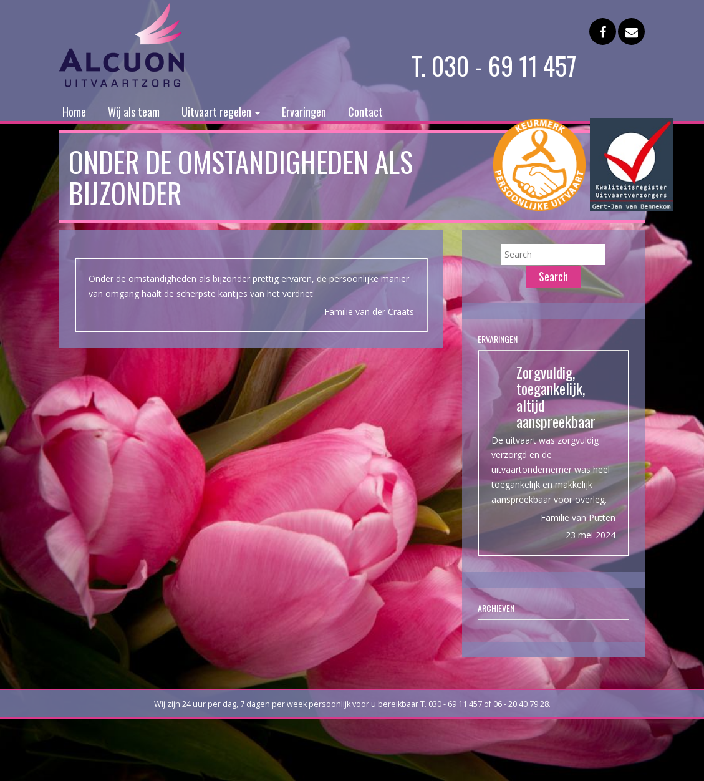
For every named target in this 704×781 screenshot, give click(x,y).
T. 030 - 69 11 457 (494, 65)
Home (74, 112)
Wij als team (134, 112)
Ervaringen (304, 112)
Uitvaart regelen (220, 112)
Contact (365, 112)
